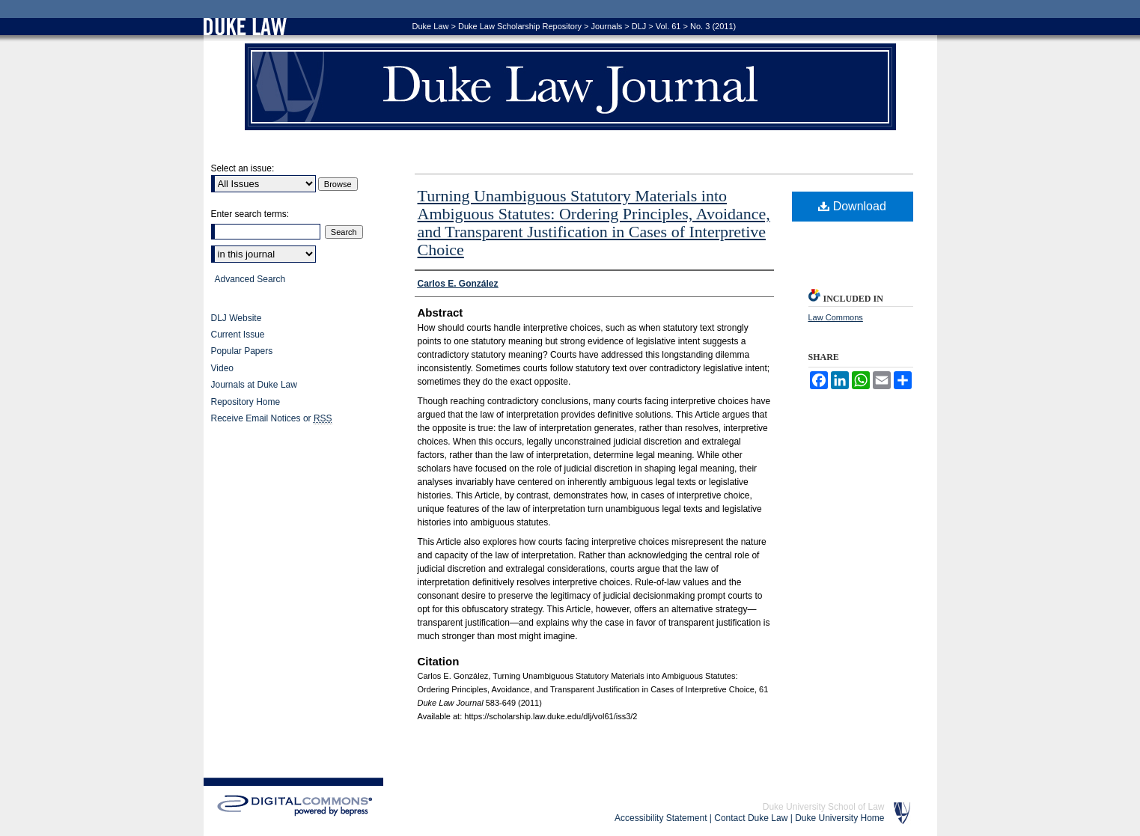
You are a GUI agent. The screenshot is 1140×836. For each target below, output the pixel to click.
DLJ (639, 26)
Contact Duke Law (750, 818)
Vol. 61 (668, 26)
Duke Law (430, 26)
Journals (607, 26)
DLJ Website (236, 318)
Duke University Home (839, 818)
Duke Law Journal (570, 86)
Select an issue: (243, 168)
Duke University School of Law (824, 807)
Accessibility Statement (661, 818)
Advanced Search (250, 279)
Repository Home (246, 402)
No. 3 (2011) (713, 26)
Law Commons (835, 317)
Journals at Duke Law (254, 384)
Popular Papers (242, 351)
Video (222, 368)
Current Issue (238, 334)
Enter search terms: (250, 214)
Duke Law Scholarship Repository (520, 26)
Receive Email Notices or (271, 418)
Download (852, 206)
